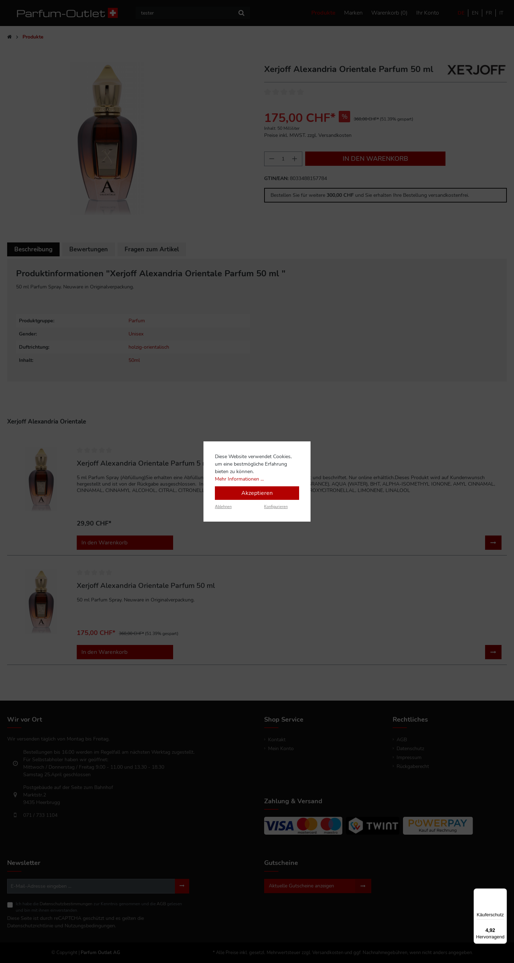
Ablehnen (223, 506)
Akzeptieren (257, 493)
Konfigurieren (276, 506)
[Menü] (502, 892)
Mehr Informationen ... (239, 479)
